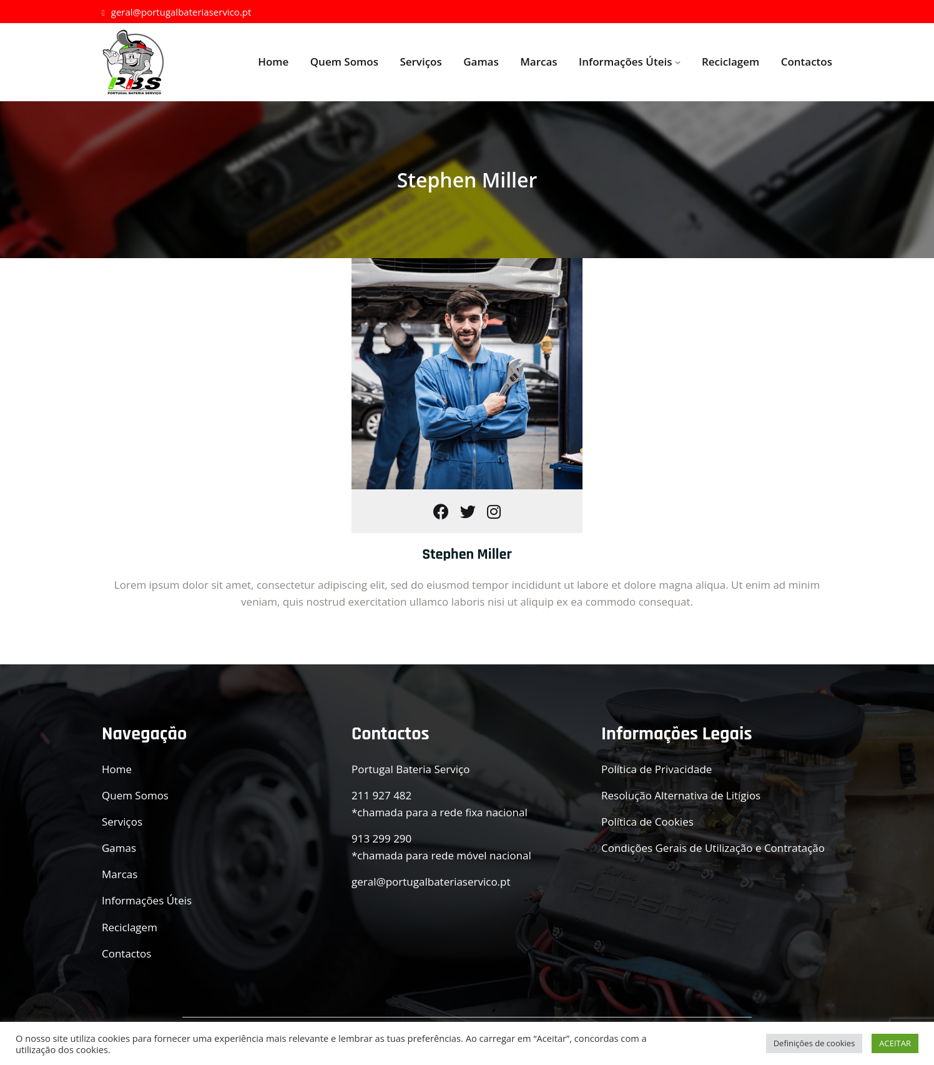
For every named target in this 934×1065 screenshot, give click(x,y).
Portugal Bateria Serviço (410, 769)
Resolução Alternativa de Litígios (680, 795)
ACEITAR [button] (895, 1043)
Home (273, 61)
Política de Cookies (647, 821)
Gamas (481, 61)
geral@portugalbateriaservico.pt (176, 12)
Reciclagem (730, 61)
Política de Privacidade (656, 769)
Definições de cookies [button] (814, 1043)
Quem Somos (344, 61)
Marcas (538, 61)
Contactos (806, 61)
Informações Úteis (625, 61)
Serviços (420, 61)
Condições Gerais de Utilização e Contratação (713, 848)
